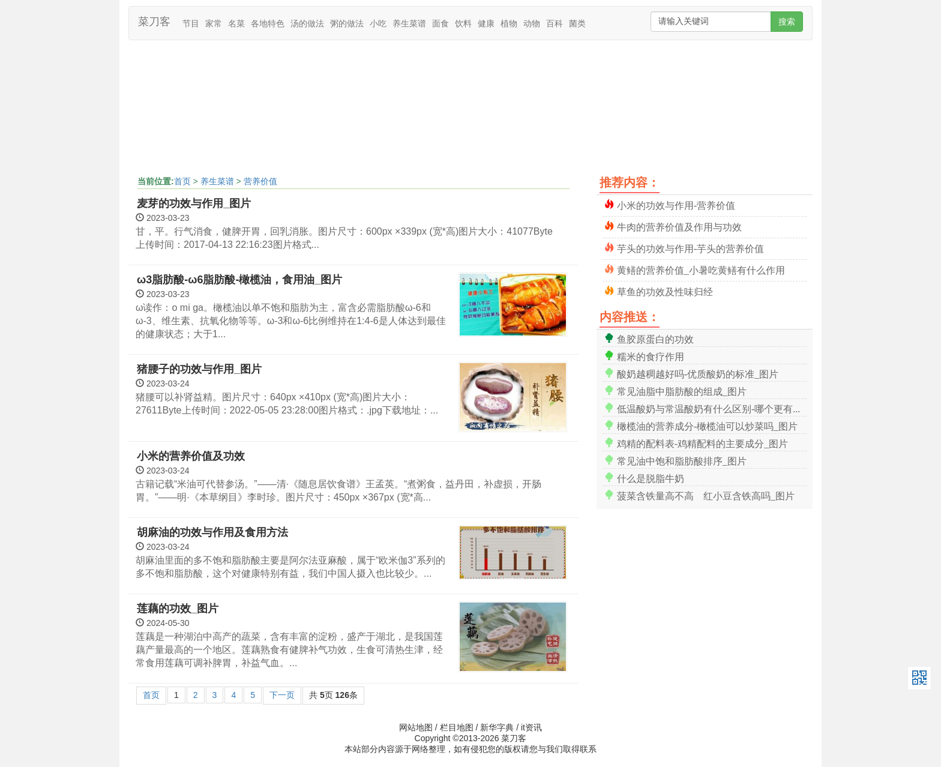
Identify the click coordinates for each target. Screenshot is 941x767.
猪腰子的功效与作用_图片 (199, 369)
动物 (531, 23)
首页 (182, 181)
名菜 (236, 23)
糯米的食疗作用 (650, 355)
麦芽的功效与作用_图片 (194, 203)
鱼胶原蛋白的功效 (655, 338)
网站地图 (416, 727)
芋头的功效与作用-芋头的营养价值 (690, 247)
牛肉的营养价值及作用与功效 (679, 226)
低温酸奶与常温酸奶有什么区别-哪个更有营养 (712, 408)
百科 (554, 23)
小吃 (378, 23)
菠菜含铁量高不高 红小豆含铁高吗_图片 (706, 495)
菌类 (577, 23)
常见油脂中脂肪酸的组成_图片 (682, 390)
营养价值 (260, 181)
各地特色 (267, 23)
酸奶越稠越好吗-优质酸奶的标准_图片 (697, 373)
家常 (213, 23)
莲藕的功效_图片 (177, 609)
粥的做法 (347, 23)
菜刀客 (154, 22)
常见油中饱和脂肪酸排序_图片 (682, 460)
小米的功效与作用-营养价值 (676, 204)
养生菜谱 (409, 23)
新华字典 (497, 727)
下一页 (282, 695)
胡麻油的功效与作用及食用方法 (212, 532)
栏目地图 (457, 727)
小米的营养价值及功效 (191, 456)
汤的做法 (307, 23)
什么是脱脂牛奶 (650, 477)
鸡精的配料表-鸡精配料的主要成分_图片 (702, 442)
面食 (440, 23)
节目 (190, 23)
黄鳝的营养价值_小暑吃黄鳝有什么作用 (701, 269)
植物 (509, 23)
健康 (486, 23)
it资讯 (531, 727)
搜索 (786, 21)
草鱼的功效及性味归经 (665, 290)
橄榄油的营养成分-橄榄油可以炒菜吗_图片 (707, 425)
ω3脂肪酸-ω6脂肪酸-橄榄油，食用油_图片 (239, 280)
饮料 (463, 23)
